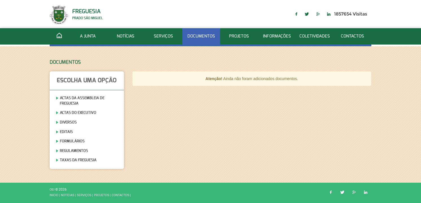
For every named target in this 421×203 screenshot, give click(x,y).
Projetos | (102, 195)
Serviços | (85, 195)
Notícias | (68, 195)
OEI (52, 189)
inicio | (55, 195)
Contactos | (121, 195)
